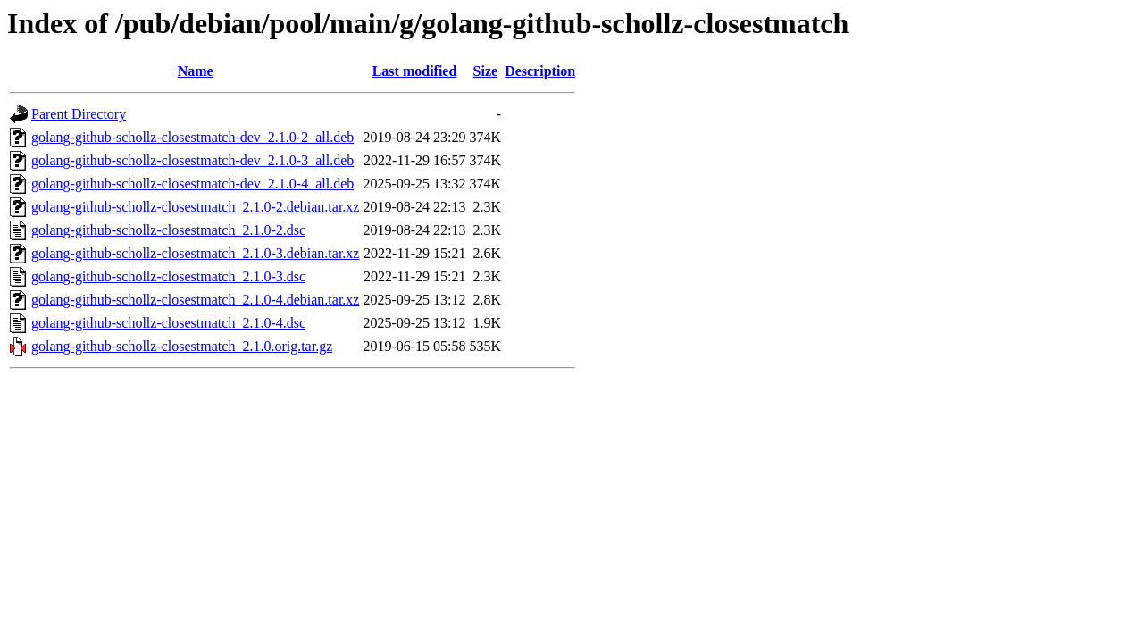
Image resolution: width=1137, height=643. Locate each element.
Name (195, 71)
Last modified (414, 71)
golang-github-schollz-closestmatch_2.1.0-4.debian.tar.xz (195, 299)
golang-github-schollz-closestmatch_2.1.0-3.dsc (168, 276)
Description (540, 71)
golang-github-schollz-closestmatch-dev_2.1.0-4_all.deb (192, 183)
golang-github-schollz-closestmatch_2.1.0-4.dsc (168, 322)
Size (485, 71)
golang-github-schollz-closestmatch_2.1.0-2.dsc (168, 230)
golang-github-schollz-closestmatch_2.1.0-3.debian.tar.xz (195, 253)
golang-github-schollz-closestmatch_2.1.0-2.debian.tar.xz (195, 206)
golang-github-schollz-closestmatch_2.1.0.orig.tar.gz (181, 346)
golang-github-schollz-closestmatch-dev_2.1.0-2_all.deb (192, 137)
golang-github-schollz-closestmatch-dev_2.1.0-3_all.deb (192, 160)
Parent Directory (78, 113)
